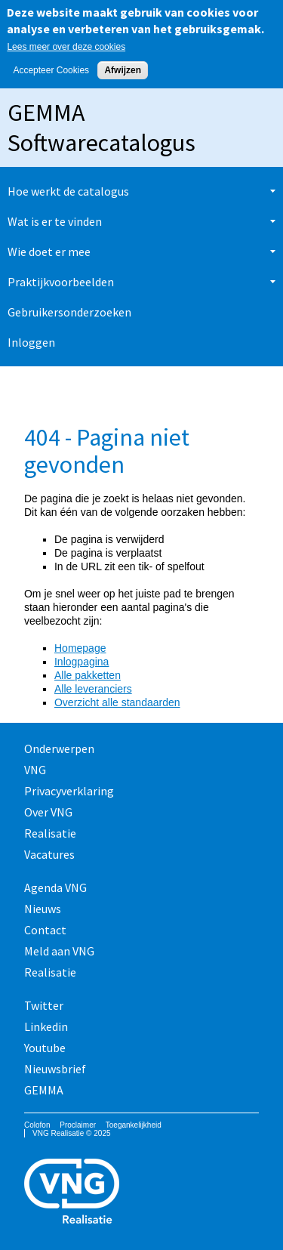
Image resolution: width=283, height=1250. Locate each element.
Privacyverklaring (69, 790)
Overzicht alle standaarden (117, 702)
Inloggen (31, 342)
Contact (45, 929)
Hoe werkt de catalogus (68, 191)
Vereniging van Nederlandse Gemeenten (141, 1193)
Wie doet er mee (49, 251)
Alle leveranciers (93, 689)
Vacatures (49, 854)
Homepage (80, 648)
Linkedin (46, 1026)
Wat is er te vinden (55, 221)
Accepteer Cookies (51, 70)
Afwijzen (122, 70)
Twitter (43, 1005)
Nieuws (42, 908)
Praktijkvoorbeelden (61, 281)
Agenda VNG (55, 887)
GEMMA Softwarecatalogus (101, 127)
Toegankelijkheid (133, 1125)
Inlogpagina (81, 662)
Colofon (37, 1125)
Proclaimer (78, 1125)
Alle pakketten (87, 675)
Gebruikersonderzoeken (69, 311)
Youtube (45, 1047)
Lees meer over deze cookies (66, 47)
